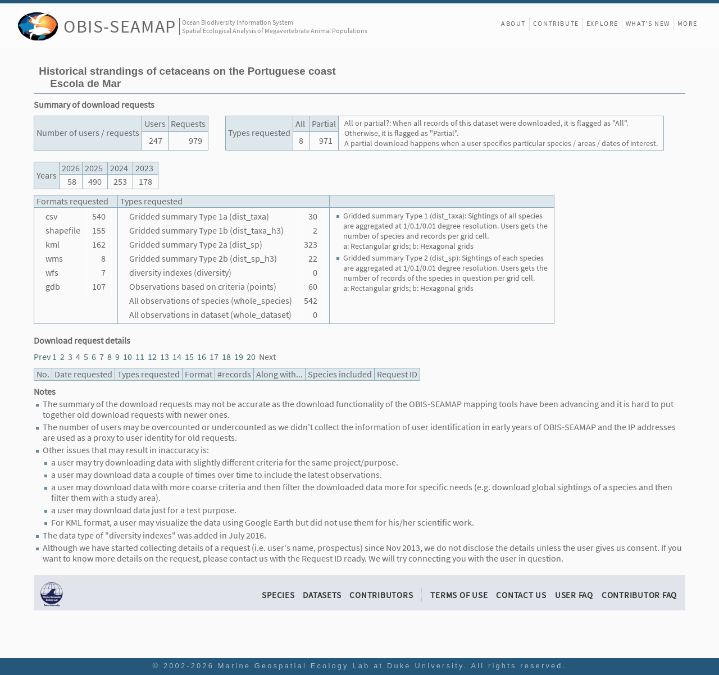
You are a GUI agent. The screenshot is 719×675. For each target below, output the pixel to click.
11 (139, 357)
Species (278, 595)
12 (152, 357)
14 (176, 357)
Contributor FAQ (639, 595)
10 (127, 357)
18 (226, 357)
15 (189, 357)
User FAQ (574, 595)
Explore (602, 23)
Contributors (381, 595)
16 (201, 357)
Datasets (322, 595)
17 (214, 357)
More (687, 23)
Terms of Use (459, 595)
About (513, 23)
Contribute (556, 23)
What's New (648, 23)
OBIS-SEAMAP (119, 26)
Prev (42, 357)
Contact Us (521, 595)
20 (251, 357)
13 (164, 357)
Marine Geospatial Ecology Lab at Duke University (341, 666)
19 (238, 357)
